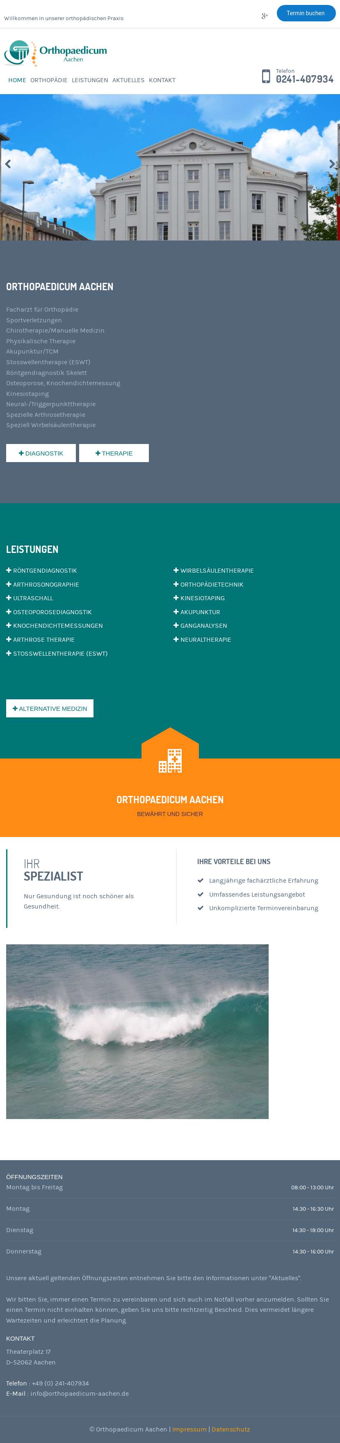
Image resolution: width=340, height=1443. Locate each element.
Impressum (190, 1429)
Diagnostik (41, 453)
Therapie (114, 453)
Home (17, 80)
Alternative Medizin (50, 708)
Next (332, 164)
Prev (7, 164)
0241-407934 (305, 79)
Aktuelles (128, 80)
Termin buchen (306, 13)
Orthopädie (49, 80)
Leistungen (90, 80)
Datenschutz (231, 1429)
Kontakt (162, 80)
